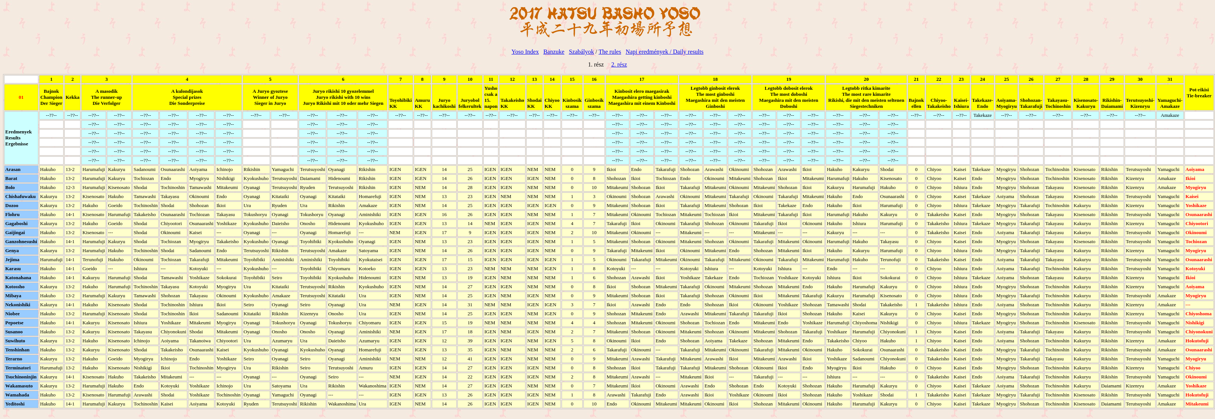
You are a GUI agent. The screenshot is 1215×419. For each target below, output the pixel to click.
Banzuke (553, 51)
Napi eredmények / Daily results (664, 51)
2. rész (619, 64)
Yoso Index (525, 51)
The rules (609, 51)
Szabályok (581, 51)
